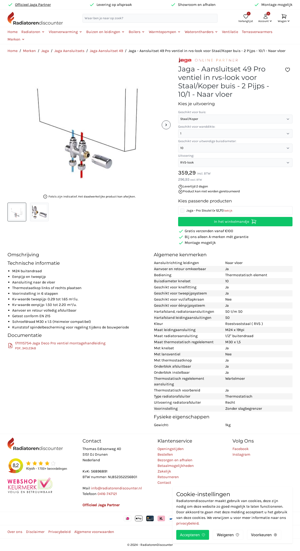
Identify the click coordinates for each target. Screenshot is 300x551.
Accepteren (192, 534)
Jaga (45, 50)
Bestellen (165, 454)
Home (13, 32)
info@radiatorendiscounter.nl (116, 488)
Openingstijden (171, 449)
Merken (29, 50)
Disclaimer (35, 531)
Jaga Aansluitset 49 (106, 50)
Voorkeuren (264, 534)
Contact (164, 482)
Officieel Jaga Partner (33, 4)
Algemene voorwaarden (94, 531)
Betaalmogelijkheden (176, 465)
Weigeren (228, 534)
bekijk (228, 210)
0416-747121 (107, 493)
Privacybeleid (59, 531)
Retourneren (168, 477)
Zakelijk (164, 471)
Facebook (240, 449)
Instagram (241, 454)
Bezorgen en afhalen (175, 460)
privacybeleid (187, 523)
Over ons (15, 531)
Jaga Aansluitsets (69, 50)
